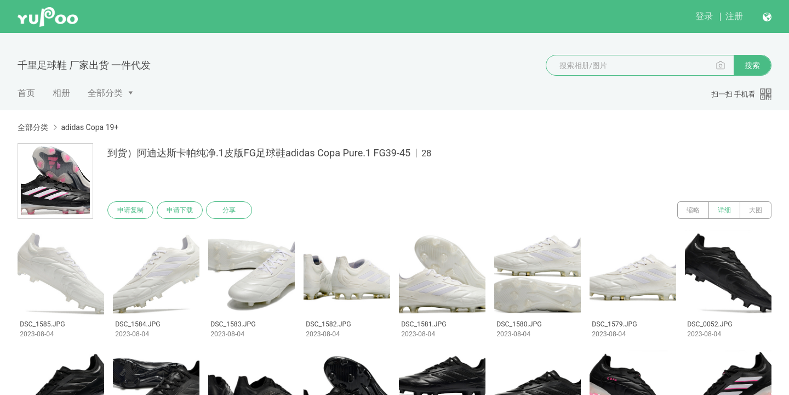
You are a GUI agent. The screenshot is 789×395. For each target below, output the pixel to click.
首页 (26, 93)
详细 (724, 210)
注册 (734, 16)
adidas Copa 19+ (89, 127)
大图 (755, 210)
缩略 (693, 210)
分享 (229, 210)
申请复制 (130, 210)
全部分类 (105, 93)
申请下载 (180, 210)
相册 (61, 93)
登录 (704, 16)
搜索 (752, 65)
